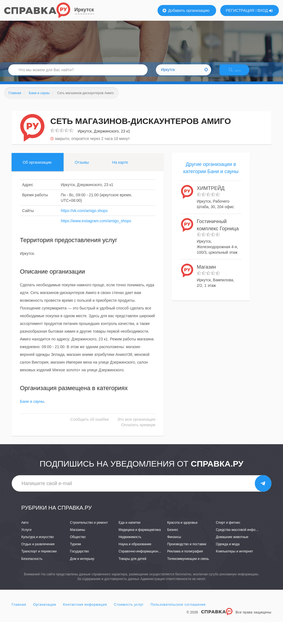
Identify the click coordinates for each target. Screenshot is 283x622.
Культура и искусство (37, 542)
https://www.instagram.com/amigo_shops (96, 225)
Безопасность (32, 563)
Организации (44, 609)
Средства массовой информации (241, 534)
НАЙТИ (239, 73)
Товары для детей (132, 563)
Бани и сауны (32, 406)
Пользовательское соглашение (178, 609)
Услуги (26, 534)
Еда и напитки (129, 527)
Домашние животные (232, 542)
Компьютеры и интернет (234, 556)
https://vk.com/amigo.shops (84, 215)
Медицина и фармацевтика (140, 534)
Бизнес (172, 534)
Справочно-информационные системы (148, 556)
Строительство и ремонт (89, 527)
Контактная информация (85, 609)
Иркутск (84, 9)
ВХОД (265, 10)
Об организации (37, 167)
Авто (24, 527)
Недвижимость (130, 542)
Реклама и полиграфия (185, 556)
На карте (120, 167)
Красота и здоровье (182, 527)
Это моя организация (136, 424)
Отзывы (82, 167)
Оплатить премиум (138, 430)
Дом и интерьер (82, 563)
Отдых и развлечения (37, 549)
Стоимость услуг (129, 609)
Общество (78, 542)
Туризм (75, 549)
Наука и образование (135, 549)
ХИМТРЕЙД (210, 193)
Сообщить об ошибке (89, 424)
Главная (19, 609)
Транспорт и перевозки (39, 556)
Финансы (174, 542)
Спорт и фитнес (228, 527)
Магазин (206, 271)
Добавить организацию (186, 10)
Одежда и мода (228, 549)
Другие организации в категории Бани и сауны (211, 172)
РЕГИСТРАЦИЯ (240, 10)
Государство (79, 556)
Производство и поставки (186, 549)
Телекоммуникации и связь (188, 563)
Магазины (77, 534)
